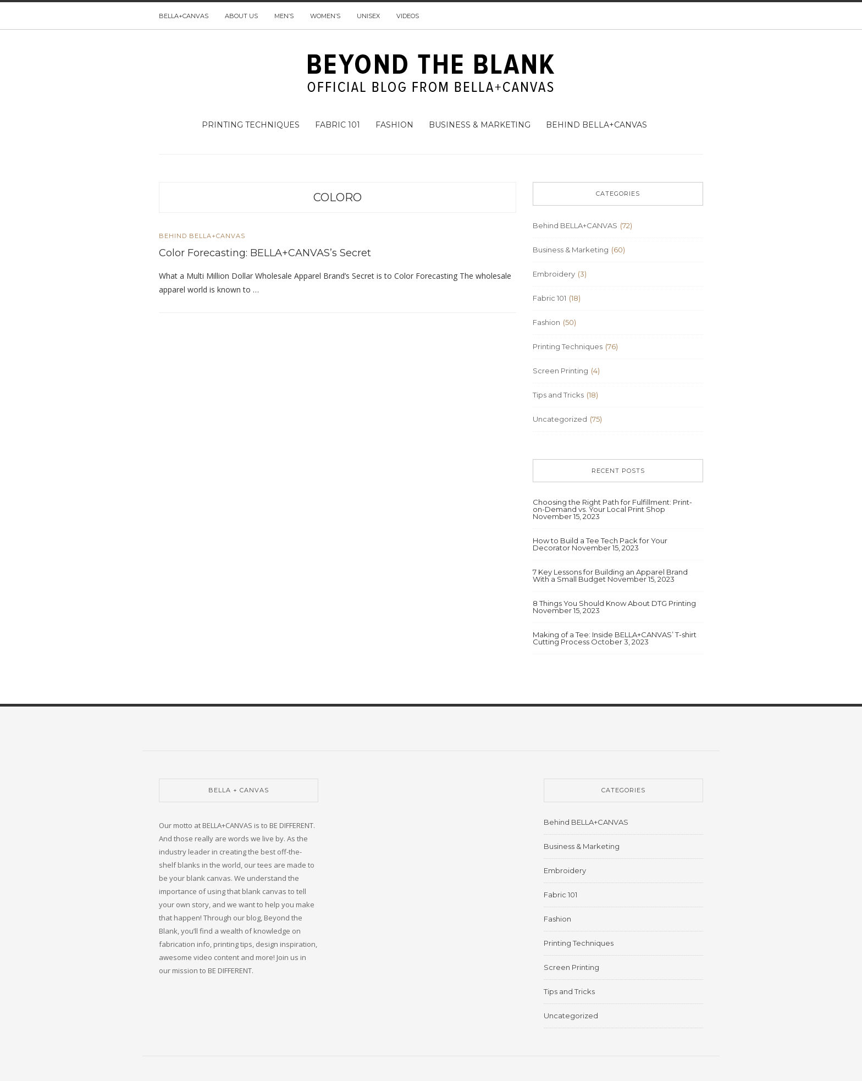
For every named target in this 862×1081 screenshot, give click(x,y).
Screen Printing (560, 370)
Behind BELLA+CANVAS (596, 125)
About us (241, 16)
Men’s (284, 16)
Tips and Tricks (558, 394)
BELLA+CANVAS (183, 16)
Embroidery (554, 273)
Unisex (368, 16)
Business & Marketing (480, 125)
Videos (407, 16)
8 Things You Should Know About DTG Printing (614, 603)
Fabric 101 (337, 125)
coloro (337, 197)
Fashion (394, 125)
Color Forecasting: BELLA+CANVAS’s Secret (265, 253)
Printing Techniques (251, 125)
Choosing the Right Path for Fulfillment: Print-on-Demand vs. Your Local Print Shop (612, 506)
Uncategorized (560, 419)
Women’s (325, 16)
